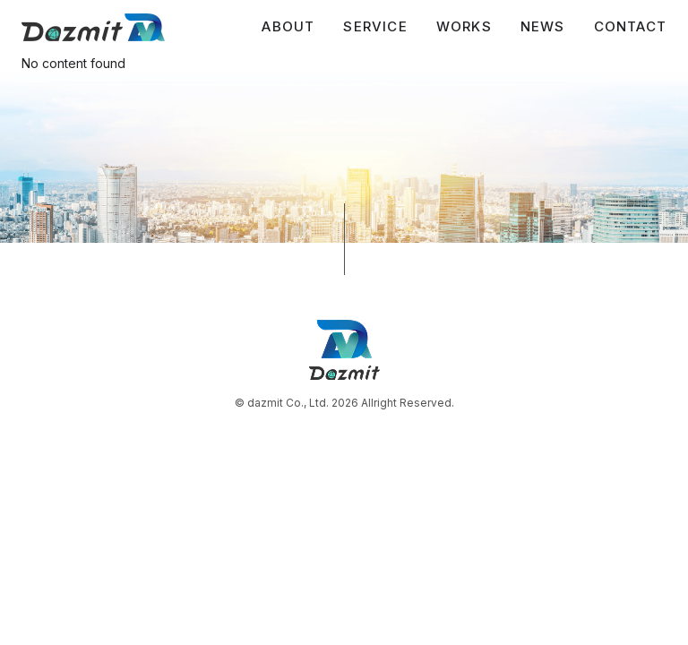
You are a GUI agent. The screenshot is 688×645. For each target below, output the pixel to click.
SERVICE (375, 26)
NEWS (542, 26)
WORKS (464, 26)
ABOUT (288, 26)
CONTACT (630, 26)
